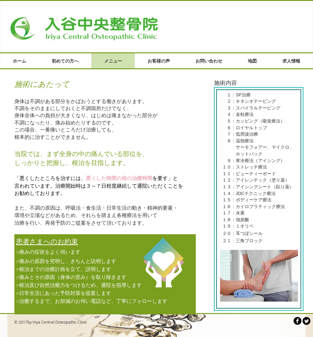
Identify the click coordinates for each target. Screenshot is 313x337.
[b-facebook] (298, 321)
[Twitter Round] (306, 321)
